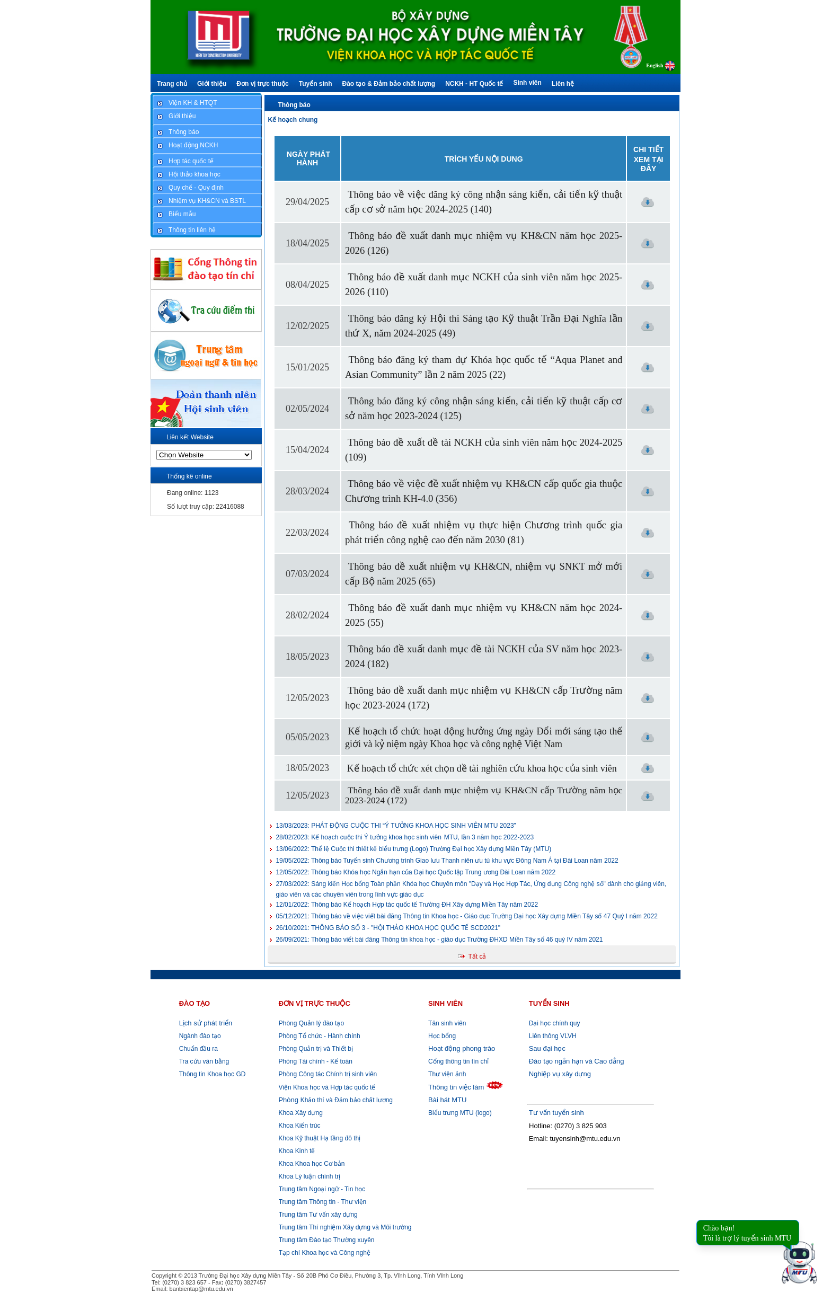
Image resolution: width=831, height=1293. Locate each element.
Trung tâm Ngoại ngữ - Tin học (322, 1189)
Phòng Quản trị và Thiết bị (315, 1048)
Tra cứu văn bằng (204, 1061)
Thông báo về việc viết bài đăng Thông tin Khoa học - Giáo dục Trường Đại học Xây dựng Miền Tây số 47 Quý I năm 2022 (466, 916)
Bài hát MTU (447, 1100)
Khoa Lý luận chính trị (308, 1176)
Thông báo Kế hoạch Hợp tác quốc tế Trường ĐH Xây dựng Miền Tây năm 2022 (407, 904)
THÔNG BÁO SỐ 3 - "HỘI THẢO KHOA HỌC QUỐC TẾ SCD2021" (388, 928)
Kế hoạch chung (292, 119)
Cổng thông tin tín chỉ (458, 1061)
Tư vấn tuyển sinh (556, 1113)
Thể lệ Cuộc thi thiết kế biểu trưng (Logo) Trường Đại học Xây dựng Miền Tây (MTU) (413, 849)
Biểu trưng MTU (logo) (460, 1113)
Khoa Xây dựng (300, 1113)
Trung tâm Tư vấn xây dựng (318, 1214)
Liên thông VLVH (553, 1036)
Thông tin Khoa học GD (212, 1074)
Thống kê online (189, 476)
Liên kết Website (190, 437)
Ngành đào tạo (200, 1036)
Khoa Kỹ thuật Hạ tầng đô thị (318, 1138)
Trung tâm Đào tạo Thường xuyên (327, 1240)
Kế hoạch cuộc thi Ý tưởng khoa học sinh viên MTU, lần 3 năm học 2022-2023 (405, 837)
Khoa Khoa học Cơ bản (310, 1163)
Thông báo (294, 105)
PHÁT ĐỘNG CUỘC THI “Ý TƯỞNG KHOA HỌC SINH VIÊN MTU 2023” (396, 825)
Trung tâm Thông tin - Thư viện (323, 1202)
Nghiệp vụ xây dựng (560, 1074)
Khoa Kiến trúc (298, 1125)
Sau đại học (547, 1048)
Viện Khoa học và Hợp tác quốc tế (326, 1087)
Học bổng (442, 1036)
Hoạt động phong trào (461, 1048)
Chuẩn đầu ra (198, 1048)
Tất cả (477, 956)
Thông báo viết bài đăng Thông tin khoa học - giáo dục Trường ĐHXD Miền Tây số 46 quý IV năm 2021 (439, 939)
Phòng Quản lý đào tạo (311, 1023)
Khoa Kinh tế (296, 1151)
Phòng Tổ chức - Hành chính (318, 1036)
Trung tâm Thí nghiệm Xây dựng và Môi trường (345, 1227)
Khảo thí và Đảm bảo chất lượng (335, 1100)
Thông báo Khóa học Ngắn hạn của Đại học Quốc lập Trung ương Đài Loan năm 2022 (415, 872)
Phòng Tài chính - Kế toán (314, 1061)
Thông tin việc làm (456, 1087)
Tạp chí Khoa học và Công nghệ (324, 1252)
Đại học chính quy (554, 1023)
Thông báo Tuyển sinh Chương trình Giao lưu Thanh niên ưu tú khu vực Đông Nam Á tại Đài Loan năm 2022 (447, 860)
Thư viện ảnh (447, 1074)
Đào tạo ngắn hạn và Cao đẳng (576, 1061)
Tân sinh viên (447, 1023)
